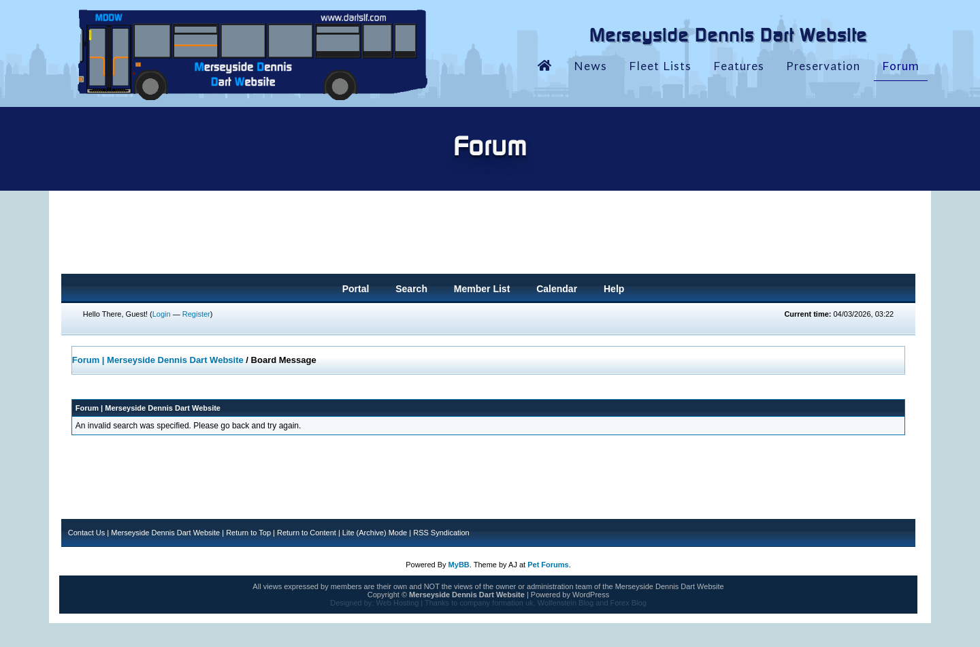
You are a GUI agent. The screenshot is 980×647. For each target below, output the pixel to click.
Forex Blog (628, 603)
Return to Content (306, 532)
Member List (482, 288)
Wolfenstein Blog (565, 603)
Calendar (556, 288)
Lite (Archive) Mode (374, 532)
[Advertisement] (488, 236)
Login (161, 314)
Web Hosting (397, 603)
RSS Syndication (441, 532)
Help (614, 288)
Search (411, 288)
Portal (356, 288)
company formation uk (496, 603)
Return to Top (248, 532)
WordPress (590, 594)
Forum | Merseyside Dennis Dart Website (158, 360)
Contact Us (86, 532)
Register (196, 314)
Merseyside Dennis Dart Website (165, 532)
